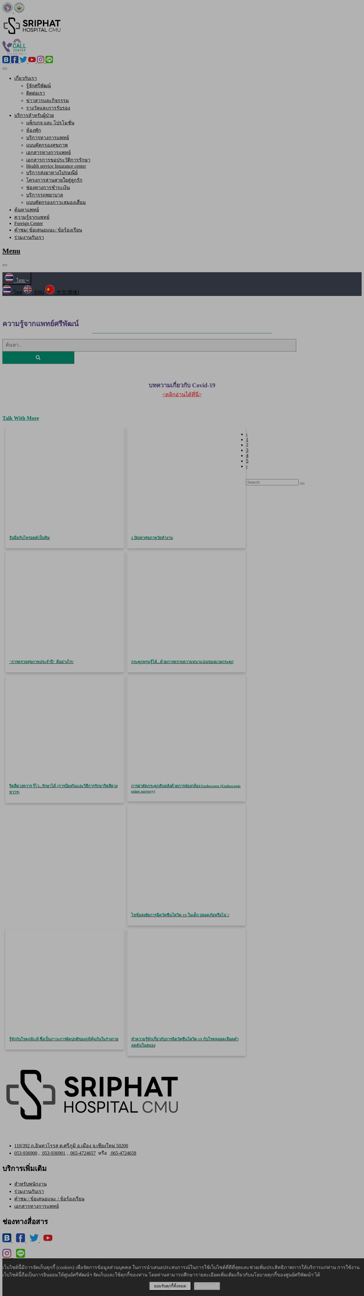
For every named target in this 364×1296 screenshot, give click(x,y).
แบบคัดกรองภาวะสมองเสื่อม (56, 202)
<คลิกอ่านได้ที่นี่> (182, 394)
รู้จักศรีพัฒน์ (38, 85)
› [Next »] (246, 466)
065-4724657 (82, 1153)
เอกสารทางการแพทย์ (48, 152)
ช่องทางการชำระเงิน (48, 187)
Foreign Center (28, 223)
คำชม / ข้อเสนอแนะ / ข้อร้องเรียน (49, 1198)
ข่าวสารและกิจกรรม (47, 100)
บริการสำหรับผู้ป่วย (34, 115)
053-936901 (53, 1153)
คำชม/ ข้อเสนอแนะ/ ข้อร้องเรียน (48, 229)
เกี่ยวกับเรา (25, 78)
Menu (11, 251)
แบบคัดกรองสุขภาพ (47, 145)
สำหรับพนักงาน (30, 1183)
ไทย (17, 280)
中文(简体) (62, 292)
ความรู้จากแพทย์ (31, 217)
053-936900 (25, 1153)
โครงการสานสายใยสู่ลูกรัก (54, 180)
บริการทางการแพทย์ (47, 137)
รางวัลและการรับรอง (48, 107)
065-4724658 (122, 1153)
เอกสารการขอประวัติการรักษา (58, 159)
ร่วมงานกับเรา (29, 237)
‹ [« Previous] (246, 434)
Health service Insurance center (56, 166)
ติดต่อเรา (35, 93)
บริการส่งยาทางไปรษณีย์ (52, 172)
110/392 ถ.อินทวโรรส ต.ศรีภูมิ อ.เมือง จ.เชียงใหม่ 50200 (71, 1145)
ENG (33, 292)
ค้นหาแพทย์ (26, 209)
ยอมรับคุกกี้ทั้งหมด (170, 1286)
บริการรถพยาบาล (44, 194)
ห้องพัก (33, 130)
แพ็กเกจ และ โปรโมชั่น (50, 122)
